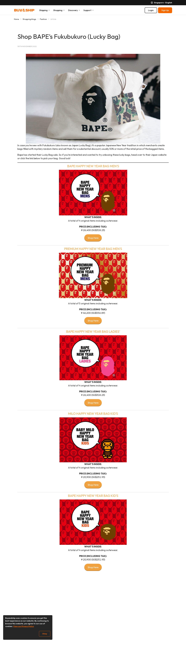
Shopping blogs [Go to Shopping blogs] (29, 19)
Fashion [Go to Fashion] (43, 19)
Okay (44, 634)
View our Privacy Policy (23, 626)
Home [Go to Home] (16, 19)
